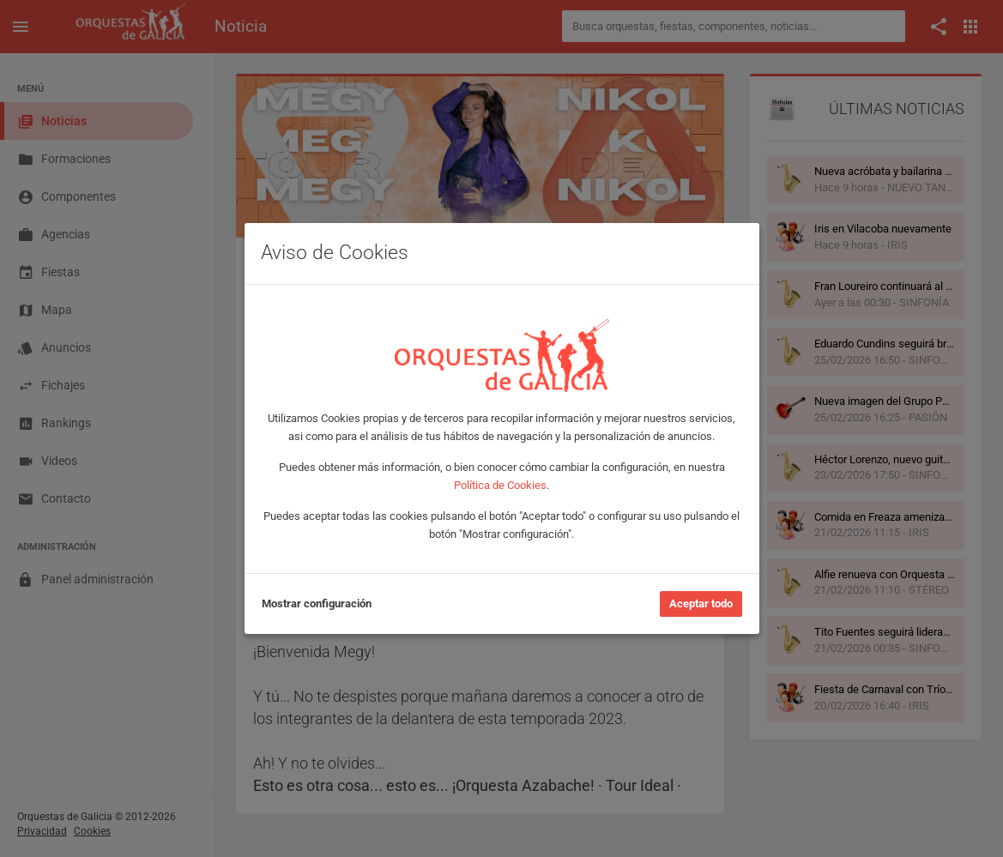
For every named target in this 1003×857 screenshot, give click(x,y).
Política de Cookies (500, 485)
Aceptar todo (701, 603)
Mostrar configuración (317, 603)
